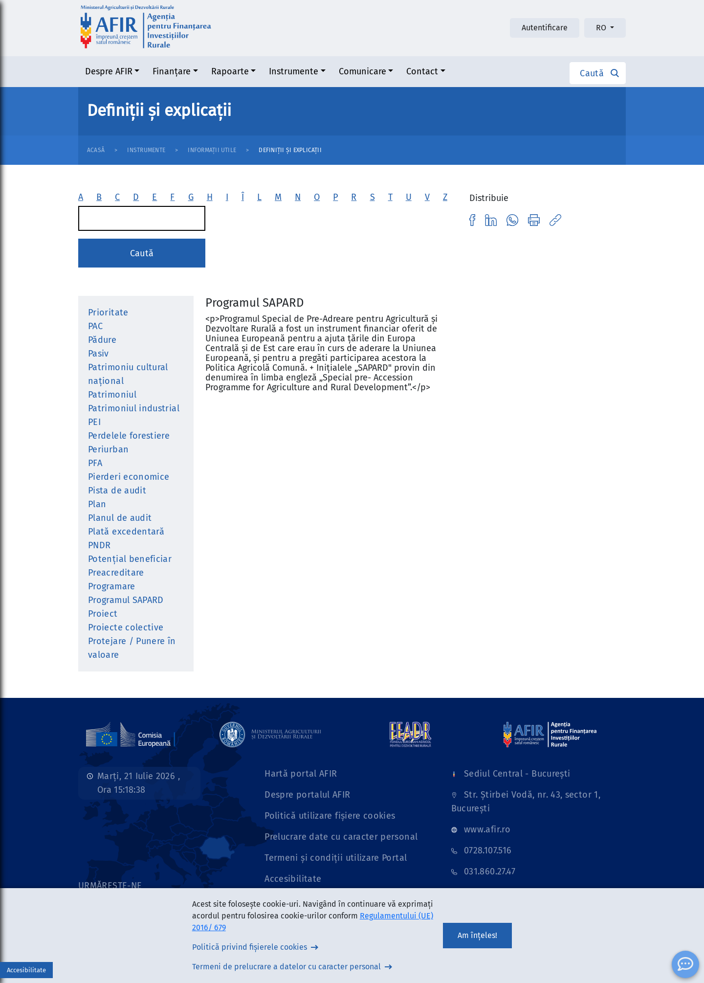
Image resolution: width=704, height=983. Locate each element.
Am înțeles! (477, 935)
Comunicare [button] (362, 71)
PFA (95, 463)
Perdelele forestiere (129, 435)
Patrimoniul (112, 394)
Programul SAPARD (126, 600)
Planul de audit (120, 518)
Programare (111, 586)
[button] (598, 73)
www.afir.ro (487, 829)
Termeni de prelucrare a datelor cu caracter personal (286, 966)
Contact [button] (422, 71)
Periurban (108, 449)
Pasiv (98, 353)
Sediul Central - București (517, 773)
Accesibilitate (292, 878)
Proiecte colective (125, 627)
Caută (142, 253)
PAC (95, 326)
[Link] (130, 734)
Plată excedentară (126, 531)
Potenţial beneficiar (130, 559)
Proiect (103, 613)
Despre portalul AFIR (307, 794)
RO (602, 27)
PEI (94, 422)
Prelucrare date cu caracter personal (341, 836)
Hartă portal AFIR (300, 773)
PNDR (99, 545)
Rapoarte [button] (230, 71)
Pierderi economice (128, 476)
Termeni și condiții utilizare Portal (335, 857)
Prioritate (108, 312)
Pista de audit (117, 490)
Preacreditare (116, 572)
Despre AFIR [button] (108, 71)
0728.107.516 (487, 850)
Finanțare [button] (172, 71)
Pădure (102, 340)
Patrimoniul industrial (133, 408)
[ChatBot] (685, 964)
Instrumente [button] (293, 71)
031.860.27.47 (490, 871)
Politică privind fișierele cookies (249, 947)
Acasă (96, 150)
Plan (97, 504)
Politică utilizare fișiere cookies (329, 815)
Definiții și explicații (290, 150)
